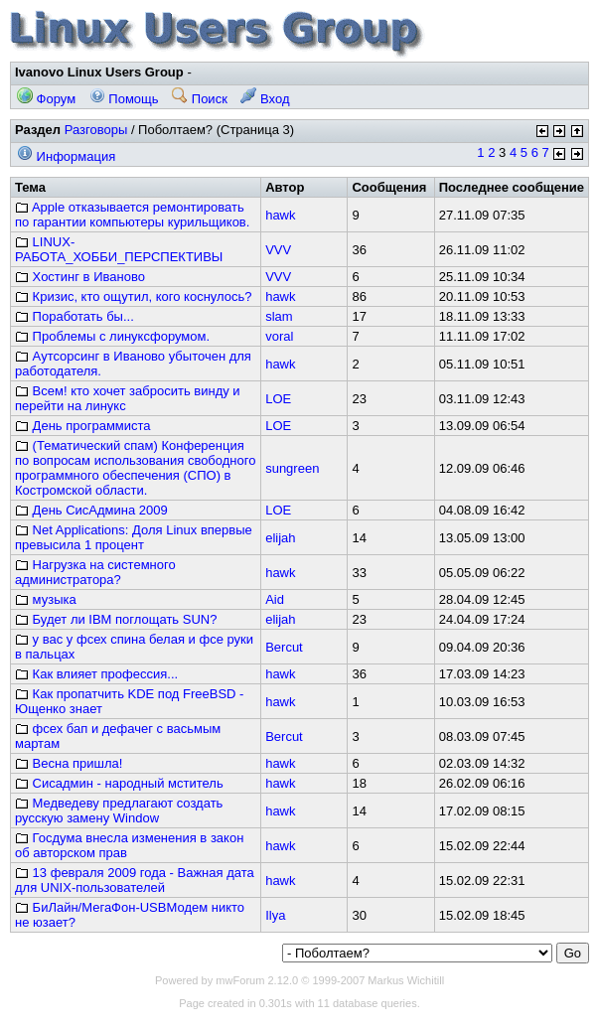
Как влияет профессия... (96, 673)
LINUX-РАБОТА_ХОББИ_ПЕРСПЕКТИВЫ (119, 249)
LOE (278, 398)
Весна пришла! (68, 763)
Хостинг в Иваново (80, 276)
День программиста (83, 425)
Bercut (284, 647)
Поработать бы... (74, 316)
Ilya (275, 915)
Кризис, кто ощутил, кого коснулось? (133, 296)
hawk (280, 215)
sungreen (292, 468)
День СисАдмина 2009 (91, 510)
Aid (274, 599)
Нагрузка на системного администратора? (95, 572)
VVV (278, 249)
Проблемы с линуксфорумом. (112, 336)
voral (279, 336)
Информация (66, 156)
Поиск (199, 98)
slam (278, 316)
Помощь (124, 98)
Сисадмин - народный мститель (119, 783)
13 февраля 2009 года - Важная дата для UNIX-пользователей (134, 880)
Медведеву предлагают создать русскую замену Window (119, 810)
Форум (46, 98)
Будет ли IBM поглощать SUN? (116, 619)
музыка (45, 599)
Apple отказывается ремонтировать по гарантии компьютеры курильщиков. (132, 214)
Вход (264, 98)
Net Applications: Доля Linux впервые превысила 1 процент (133, 537)
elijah (280, 537)
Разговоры (96, 129)
